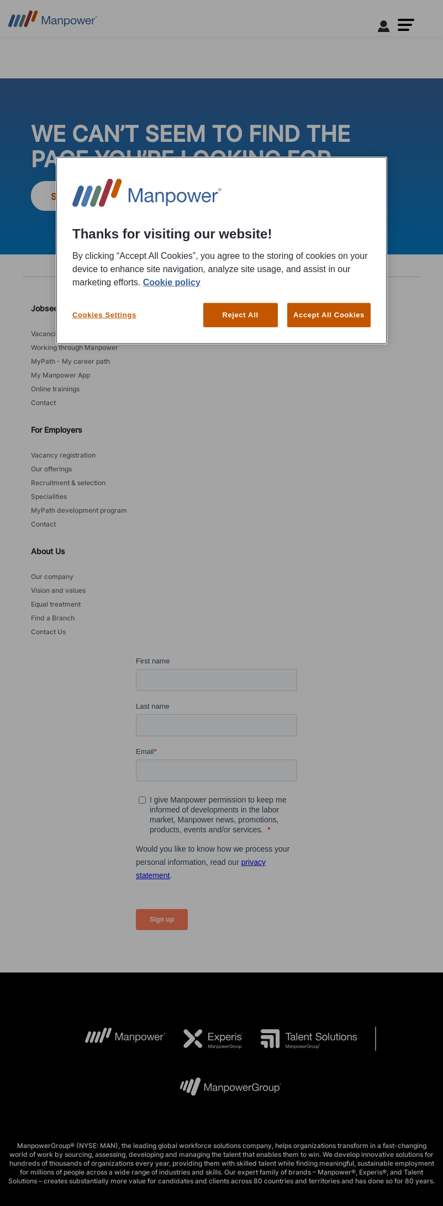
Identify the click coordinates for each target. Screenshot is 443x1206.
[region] (221, 250)
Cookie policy (172, 281)
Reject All (240, 314)
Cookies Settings (104, 314)
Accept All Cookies (329, 314)
